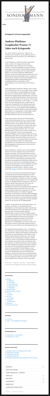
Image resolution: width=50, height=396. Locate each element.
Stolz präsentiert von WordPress (17, 391)
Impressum (9, 303)
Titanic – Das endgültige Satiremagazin (17, 320)
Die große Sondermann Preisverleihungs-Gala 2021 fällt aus (22, 357)
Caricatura (9, 319)
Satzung (10, 294)
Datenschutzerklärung (12, 305)
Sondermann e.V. (8, 391)
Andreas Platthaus (30, 262)
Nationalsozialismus (31, 264)
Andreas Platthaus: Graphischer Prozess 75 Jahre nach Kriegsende (18, 45)
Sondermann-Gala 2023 (13, 354)
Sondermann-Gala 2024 (13, 352)
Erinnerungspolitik (16, 264)
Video (21, 165)
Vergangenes (11, 287)
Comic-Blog (22, 262)
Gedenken (23, 264)
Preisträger (11, 298)
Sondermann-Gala (13, 286)
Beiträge (9, 279)
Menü (4, 24)
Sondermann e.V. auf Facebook (15, 335)
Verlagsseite (15, 169)
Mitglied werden (11, 289)
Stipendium (9, 299)
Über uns (9, 292)
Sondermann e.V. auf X (13, 336)
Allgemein (15, 262)
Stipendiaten (11, 301)
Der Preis (9, 296)
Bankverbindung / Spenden (14, 291)
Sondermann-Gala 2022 (13, 356)
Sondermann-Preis (13, 284)
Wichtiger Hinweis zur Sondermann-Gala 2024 (19, 351)
